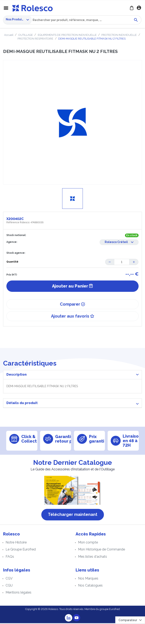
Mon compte (88, 543)
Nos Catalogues (90, 586)
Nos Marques (88, 579)
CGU (9, 586)
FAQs (10, 557)
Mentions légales (18, 593)
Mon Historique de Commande (101, 550)
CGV (9, 579)
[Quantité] (121, 262)
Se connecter (139, 8)
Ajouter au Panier (72, 286)
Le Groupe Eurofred (21, 550)
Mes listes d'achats (92, 557)
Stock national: (16, 235)
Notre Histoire (16, 543)
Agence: (11, 242)
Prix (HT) (11, 275)
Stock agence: (15, 253)
